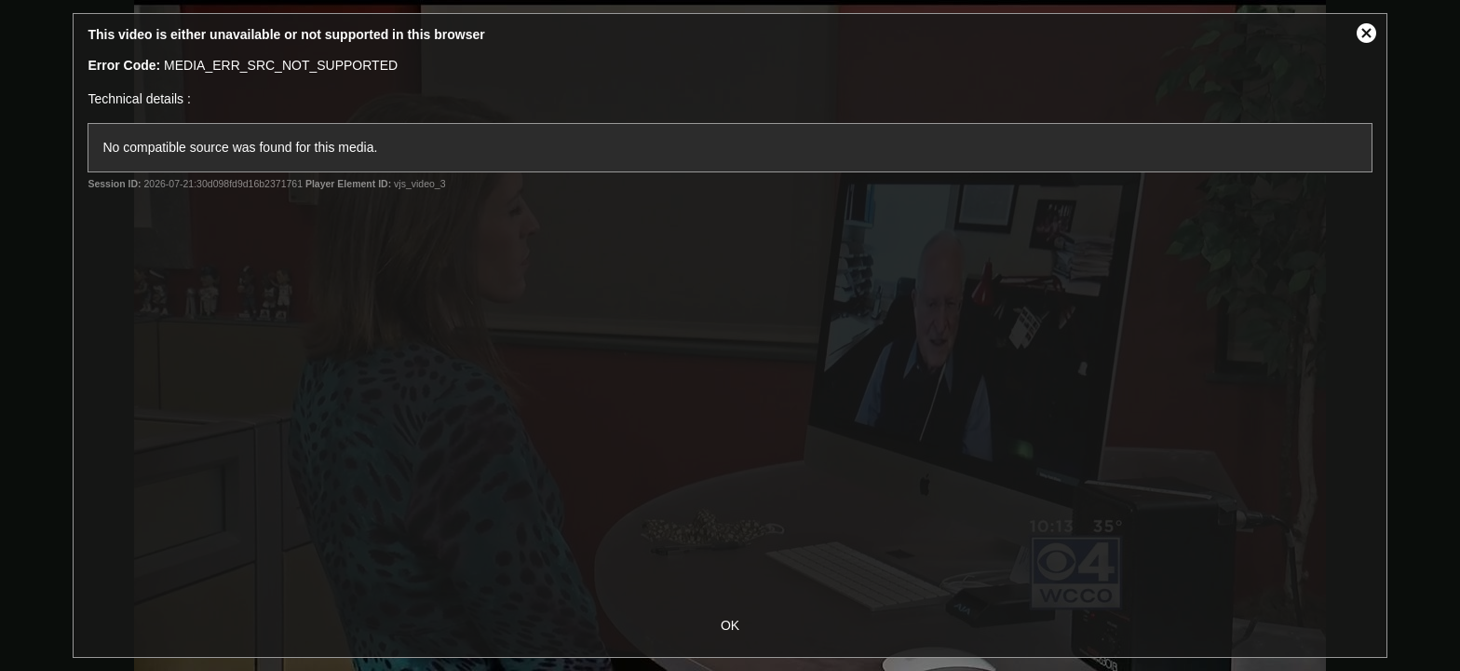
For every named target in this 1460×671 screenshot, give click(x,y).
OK (730, 625)
